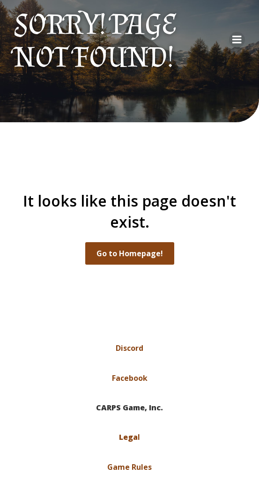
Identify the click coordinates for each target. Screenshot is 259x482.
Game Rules (129, 467)
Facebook (130, 378)
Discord (129, 348)
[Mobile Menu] (237, 40)
